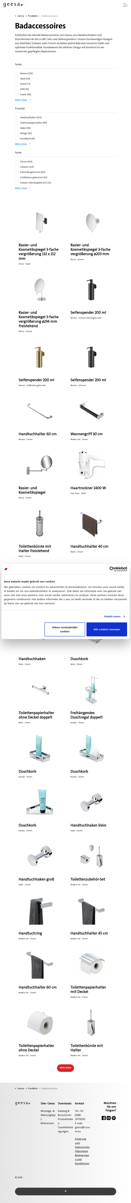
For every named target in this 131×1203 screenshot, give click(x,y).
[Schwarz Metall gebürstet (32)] (16, 183)
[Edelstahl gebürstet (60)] (16, 172)
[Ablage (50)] (16, 133)
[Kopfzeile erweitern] (125, 5)
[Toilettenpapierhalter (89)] (16, 123)
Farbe (18, 152)
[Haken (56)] (16, 128)
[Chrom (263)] (16, 162)
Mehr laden (65, 1068)
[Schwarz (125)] (16, 167)
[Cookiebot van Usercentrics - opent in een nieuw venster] (112, 569)
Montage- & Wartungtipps (48, 1115)
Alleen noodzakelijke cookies (65, 629)
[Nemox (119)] (16, 73)
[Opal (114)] (16, 79)
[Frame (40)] (16, 95)
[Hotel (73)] (16, 84)
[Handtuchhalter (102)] (16, 118)
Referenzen (47, 1123)
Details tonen (112, 616)
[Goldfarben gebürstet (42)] (16, 178)
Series (18, 64)
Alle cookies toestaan (106, 629)
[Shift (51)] (16, 89)
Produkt (20, 108)
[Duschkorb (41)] (16, 139)
